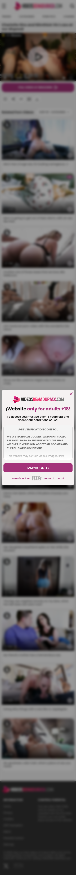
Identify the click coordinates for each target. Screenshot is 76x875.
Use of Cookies (21, 478)
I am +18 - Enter (38, 468)
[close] (71, 394)
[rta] (37, 480)
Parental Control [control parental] (54, 478)
